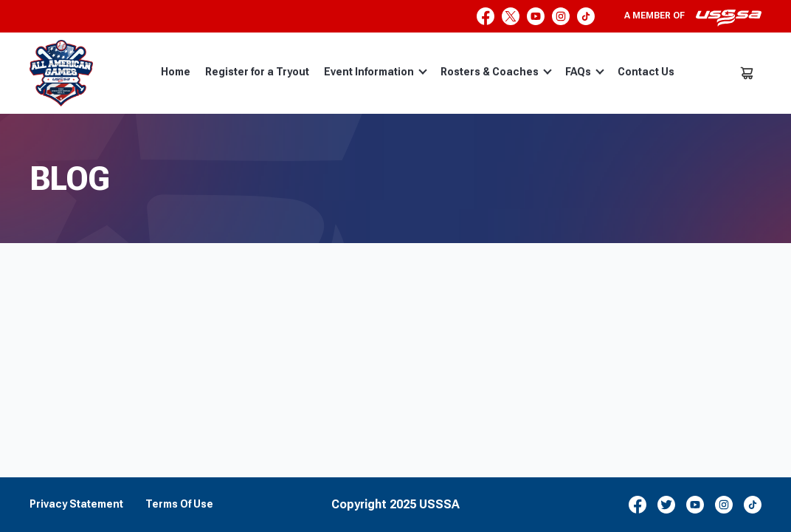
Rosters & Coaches (496, 72)
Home (175, 72)
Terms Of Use (179, 504)
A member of (692, 18)
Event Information (375, 72)
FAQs (584, 72)
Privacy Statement (76, 504)
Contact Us (646, 72)
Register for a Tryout (257, 72)
